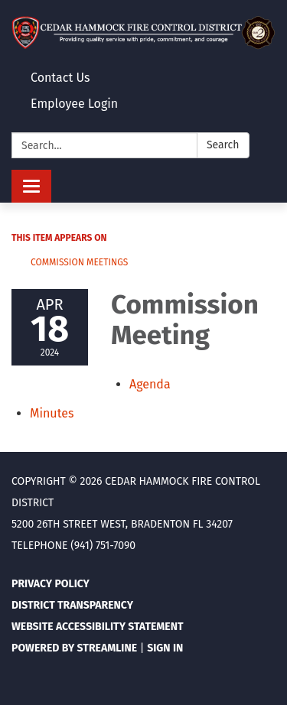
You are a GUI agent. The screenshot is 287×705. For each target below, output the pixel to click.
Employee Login (74, 103)
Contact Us (60, 77)
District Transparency (72, 605)
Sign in (165, 648)
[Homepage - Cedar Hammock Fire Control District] (143, 32)
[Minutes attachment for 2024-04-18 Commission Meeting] (51, 413)
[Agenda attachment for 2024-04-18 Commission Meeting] (150, 384)
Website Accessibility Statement (97, 626)
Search (223, 144)
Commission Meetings (79, 262)
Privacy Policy (50, 583)
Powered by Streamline (74, 648)
